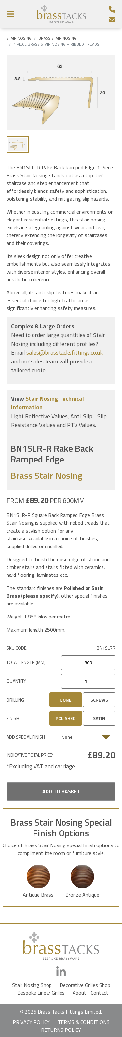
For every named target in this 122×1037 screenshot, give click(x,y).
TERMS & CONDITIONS (84, 1022)
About (79, 993)
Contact (99, 993)
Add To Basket (61, 791)
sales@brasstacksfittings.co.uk (64, 352)
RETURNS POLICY (61, 1030)
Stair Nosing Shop (32, 985)
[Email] (112, 19)
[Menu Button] (10, 14)
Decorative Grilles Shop (85, 985)
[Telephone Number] (112, 9)
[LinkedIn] (61, 971)
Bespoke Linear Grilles (41, 993)
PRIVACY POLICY (31, 1022)
